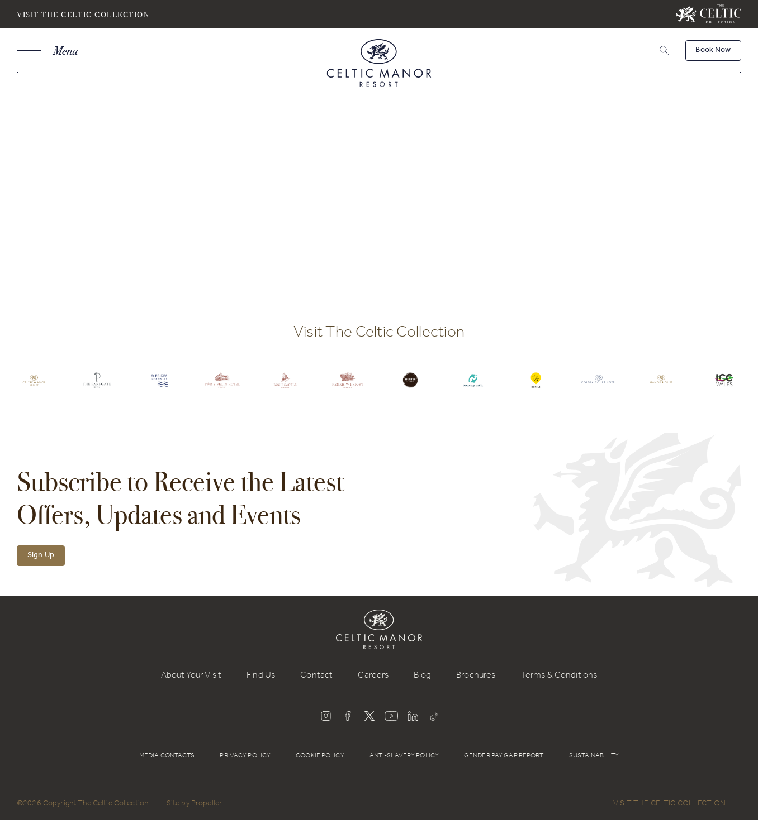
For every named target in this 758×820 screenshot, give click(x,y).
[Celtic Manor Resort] (379, 65)
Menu (65, 50)
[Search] (650, 52)
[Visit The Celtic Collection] (708, 13)
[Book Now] (713, 50)
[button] (663, 50)
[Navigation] (47, 50)
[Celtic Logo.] (34, 388)
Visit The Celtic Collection (83, 14)
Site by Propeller (194, 804)
